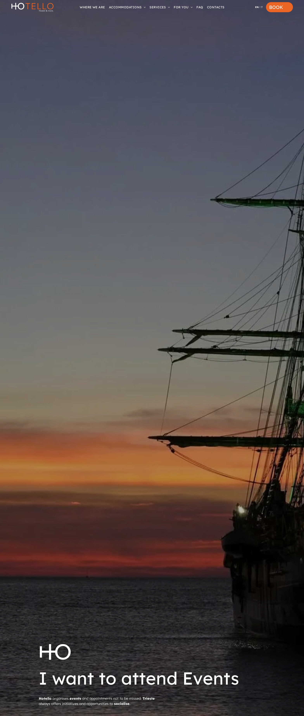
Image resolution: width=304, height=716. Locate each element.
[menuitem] (92, 7)
